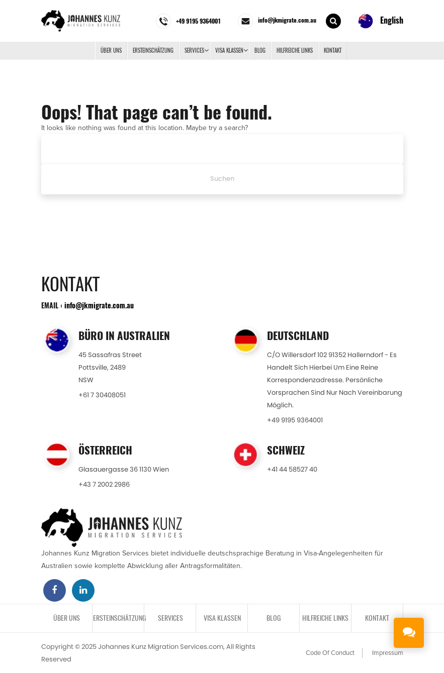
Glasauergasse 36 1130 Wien (123, 469)
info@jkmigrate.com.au (99, 305)
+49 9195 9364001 (295, 420)
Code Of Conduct (330, 653)
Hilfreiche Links (295, 50)
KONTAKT (332, 50)
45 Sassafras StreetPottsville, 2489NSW (110, 367)
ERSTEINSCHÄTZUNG (153, 50)
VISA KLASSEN (229, 50)
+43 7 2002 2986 (104, 484)
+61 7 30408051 (102, 395)
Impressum (387, 653)
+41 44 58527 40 (292, 469)
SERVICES (194, 50)
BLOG (259, 50)
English (380, 21)
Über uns (111, 50)
